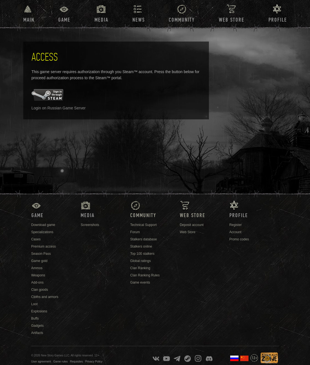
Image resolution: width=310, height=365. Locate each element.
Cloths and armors (44, 297)
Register (235, 225)
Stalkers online (141, 246)
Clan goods (39, 290)
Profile (277, 20)
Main (28, 20)
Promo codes (239, 239)
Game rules (60, 361)
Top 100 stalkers (142, 254)
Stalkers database (143, 239)
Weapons (38, 275)
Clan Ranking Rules (145, 275)
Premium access (43, 246)
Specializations (42, 232)
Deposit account (192, 225)
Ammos (37, 268)
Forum (135, 232)
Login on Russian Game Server (59, 108)
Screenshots (90, 225)
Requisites (76, 361)
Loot (34, 304)
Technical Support (143, 225)
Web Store (231, 20)
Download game (43, 225)
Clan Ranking (140, 268)
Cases (36, 239)
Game (64, 20)
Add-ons (37, 282)
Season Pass (41, 254)
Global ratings (140, 261)
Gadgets (37, 326)
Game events (140, 282)
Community (182, 20)
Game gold (39, 261)
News (138, 20)
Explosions (39, 311)
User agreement (41, 361)
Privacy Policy (94, 361)
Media (101, 20)
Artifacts (37, 333)
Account (235, 232)
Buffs (35, 318)
